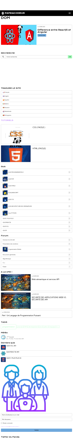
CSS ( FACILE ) (39, 127)
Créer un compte (5, 426)
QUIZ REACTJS (36, 222)
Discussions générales (36, 255)
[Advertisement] (34, 4)
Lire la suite (42, 35)
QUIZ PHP (36, 179)
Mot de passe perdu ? (14, 426)
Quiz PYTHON (36, 213)
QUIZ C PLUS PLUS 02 (13, 358)
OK (70, 57)
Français (6, 92)
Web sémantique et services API (45, 279)
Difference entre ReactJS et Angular (54, 31)
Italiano (6, 103)
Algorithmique (36, 259)
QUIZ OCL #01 (11, 346)
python (46, 326)
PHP (25, 326)
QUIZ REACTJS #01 (12, 352)
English (6, 96)
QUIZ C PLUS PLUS (36, 218)
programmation (8, 327)
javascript (20, 326)
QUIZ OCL (36, 226)
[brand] (13, 13)
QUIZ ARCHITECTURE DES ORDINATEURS (36, 206)
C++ (36, 263)
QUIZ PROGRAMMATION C (36, 172)
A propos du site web (36, 240)
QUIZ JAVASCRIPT (36, 192)
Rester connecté (7, 423)
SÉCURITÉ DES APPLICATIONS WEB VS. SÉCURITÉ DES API (49, 298)
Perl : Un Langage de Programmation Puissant (21, 315)
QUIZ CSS (36, 199)
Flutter (36, 267)
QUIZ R (36, 230)
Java (41, 326)
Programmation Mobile (36, 249)
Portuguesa (7, 115)
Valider (36, 430)
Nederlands (7, 111)
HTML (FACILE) (39, 148)
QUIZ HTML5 (36, 185)
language (52, 326)
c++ (58, 326)
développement (33, 326)
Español (6, 100)
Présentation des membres (36, 244)
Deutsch (6, 107)
